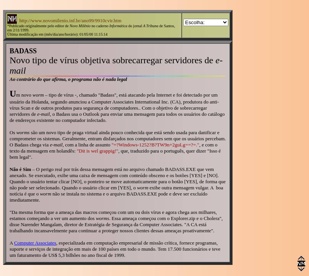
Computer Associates (35, 243)
